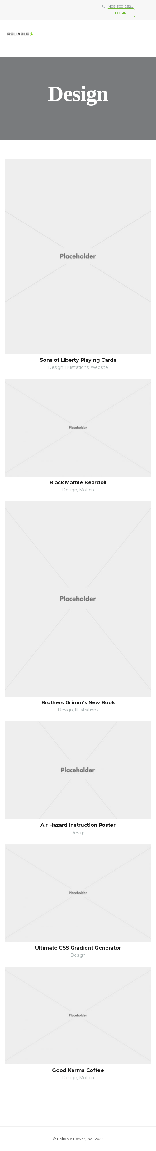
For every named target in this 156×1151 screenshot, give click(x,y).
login (121, 13)
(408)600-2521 (120, 6)
